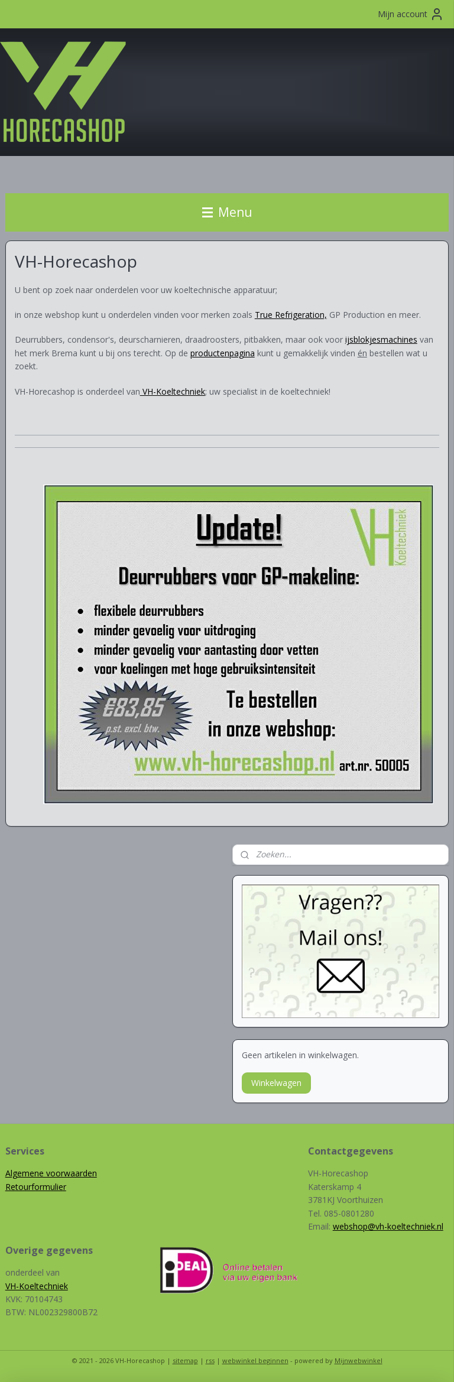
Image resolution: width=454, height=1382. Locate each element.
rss (210, 1360)
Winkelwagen (276, 1082)
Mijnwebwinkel (358, 1360)
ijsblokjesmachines (381, 340)
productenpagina (222, 353)
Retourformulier (35, 1186)
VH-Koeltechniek (36, 1286)
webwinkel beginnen (255, 1360)
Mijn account (411, 14)
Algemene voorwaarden (51, 1173)
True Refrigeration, (291, 314)
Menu (227, 212)
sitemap (185, 1360)
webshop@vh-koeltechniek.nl (388, 1226)
